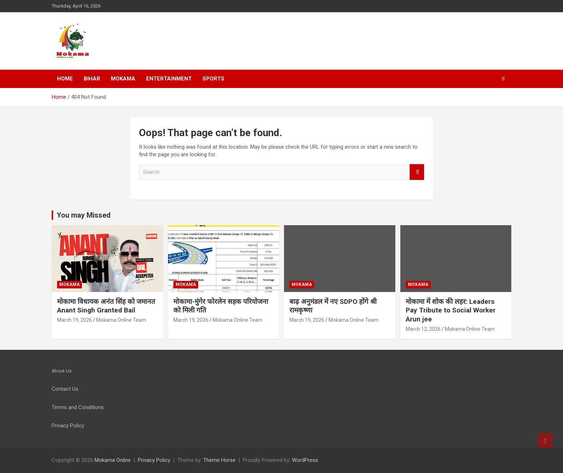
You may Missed (84, 215)
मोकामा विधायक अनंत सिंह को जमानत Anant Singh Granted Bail (106, 306)
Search (417, 172)
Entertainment (169, 78)
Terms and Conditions (78, 407)
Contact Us (65, 389)
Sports (213, 78)
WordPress (305, 460)
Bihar (92, 78)
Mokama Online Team (121, 320)
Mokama (123, 78)
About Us (61, 371)
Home (65, 78)
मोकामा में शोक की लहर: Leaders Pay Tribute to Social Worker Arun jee (450, 310)
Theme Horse (219, 460)
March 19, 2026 (74, 320)
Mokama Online (112, 460)
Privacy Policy (154, 460)
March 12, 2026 (423, 329)
